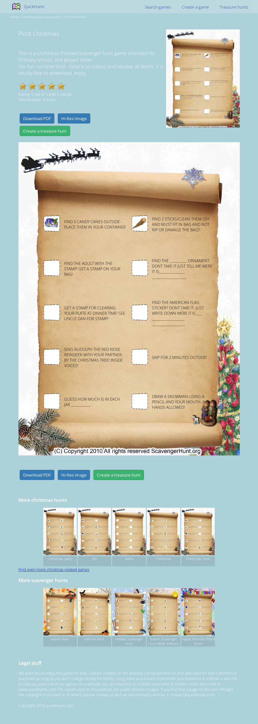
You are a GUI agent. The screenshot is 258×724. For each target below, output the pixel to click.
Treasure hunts (234, 7)
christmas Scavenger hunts (41, 17)
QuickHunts (34, 6)
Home (14, 17)
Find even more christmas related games (53, 569)
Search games (158, 7)
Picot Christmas (75, 17)
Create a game (195, 7)
